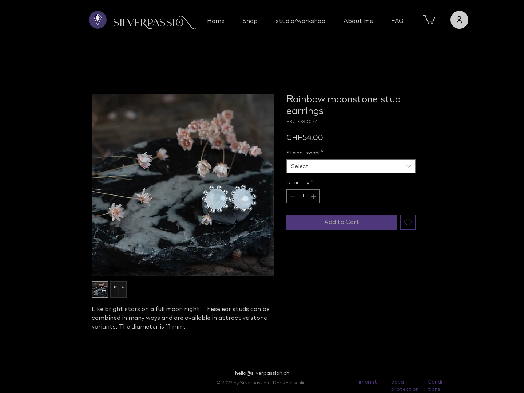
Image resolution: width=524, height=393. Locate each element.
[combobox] (351, 166)
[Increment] (314, 196)
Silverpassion (152, 23)
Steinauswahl (304, 153)
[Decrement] (292, 196)
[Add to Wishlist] (408, 222)
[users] (459, 20)
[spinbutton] (303, 196)
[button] (429, 19)
